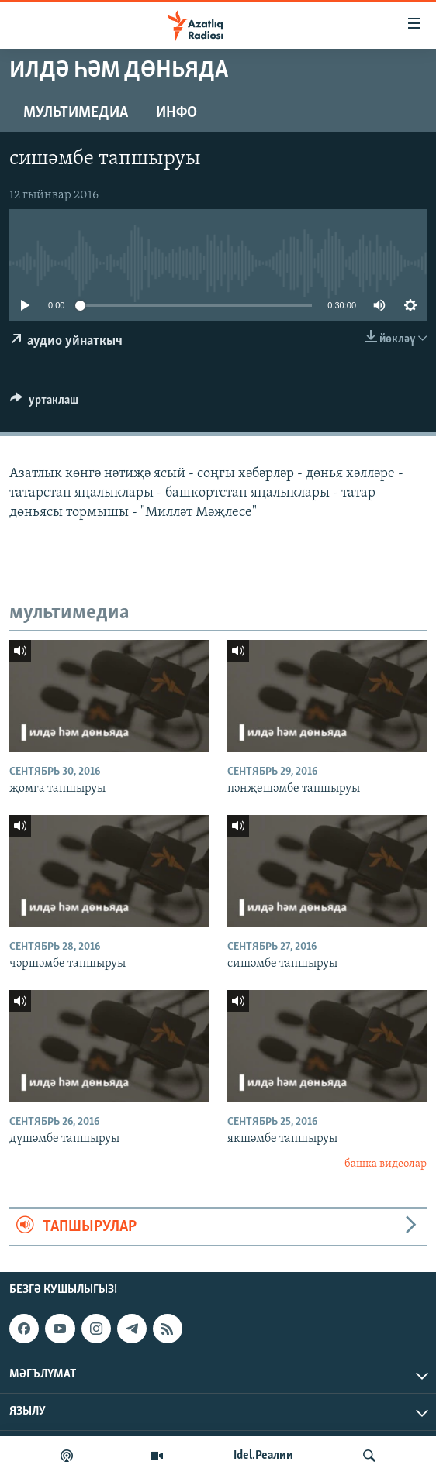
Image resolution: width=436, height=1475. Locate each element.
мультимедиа (75, 113)
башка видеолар (385, 1164)
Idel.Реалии (263, 1455)
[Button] (44, 403)
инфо (176, 113)
